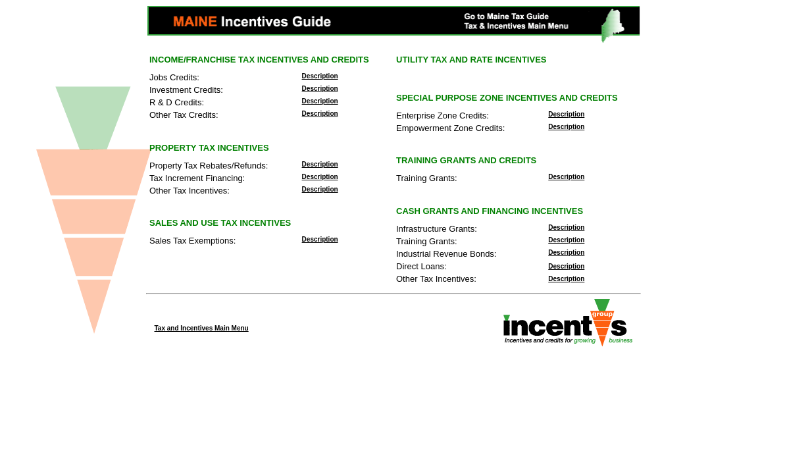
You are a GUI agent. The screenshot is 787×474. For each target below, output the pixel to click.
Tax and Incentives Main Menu (202, 328)
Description (320, 76)
